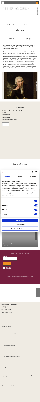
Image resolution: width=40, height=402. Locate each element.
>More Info (28, 39)
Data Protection (5, 385)
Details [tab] (20, 176)
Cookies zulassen (20, 220)
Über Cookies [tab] (32, 176)
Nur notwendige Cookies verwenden (20, 228)
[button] (34, 2)
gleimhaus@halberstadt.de (11, 119)
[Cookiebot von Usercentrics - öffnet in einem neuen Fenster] (32, 172)
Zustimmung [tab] (7, 176)
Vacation (9, 24)
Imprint (12, 385)
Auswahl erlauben (20, 224)
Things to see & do (16, 24)
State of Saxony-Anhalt (7, 376)
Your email (5, 256)
